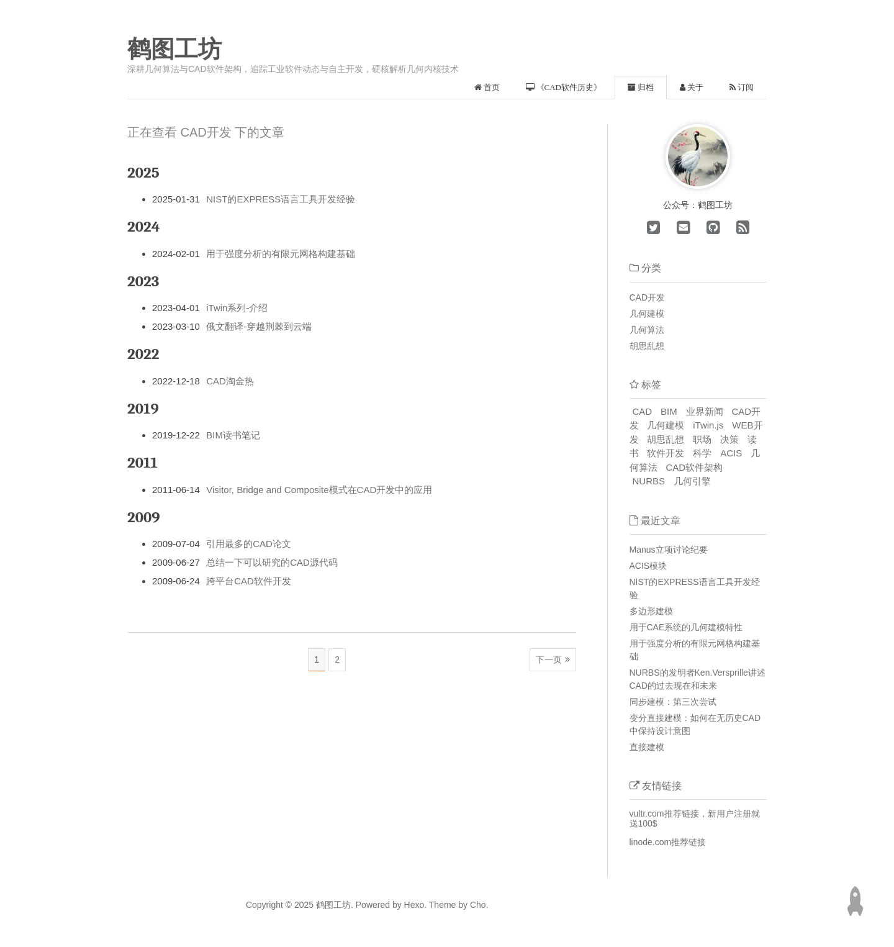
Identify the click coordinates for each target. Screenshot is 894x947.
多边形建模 (651, 611)
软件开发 (665, 453)
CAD (642, 411)
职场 (702, 439)
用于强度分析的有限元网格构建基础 (280, 253)
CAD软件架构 (694, 467)
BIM (669, 411)
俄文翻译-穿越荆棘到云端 (259, 326)
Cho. (477, 905)
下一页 (549, 659)
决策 (729, 439)
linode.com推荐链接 (668, 842)
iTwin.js (708, 425)
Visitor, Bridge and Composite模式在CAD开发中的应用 (319, 489)
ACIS (731, 453)
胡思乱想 (647, 346)
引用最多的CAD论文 (248, 543)
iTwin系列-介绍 (237, 307)
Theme (441, 905)
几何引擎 (692, 481)
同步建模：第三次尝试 (673, 702)
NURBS (649, 481)
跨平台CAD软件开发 (248, 581)
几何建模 (647, 314)
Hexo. (414, 905)
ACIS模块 (648, 566)
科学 (702, 453)
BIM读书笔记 (233, 435)
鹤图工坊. (334, 905)
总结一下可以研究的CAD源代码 (272, 562)
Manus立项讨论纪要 (669, 550)
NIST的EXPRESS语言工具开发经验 (280, 199)
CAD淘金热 (230, 381)
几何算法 (647, 330)
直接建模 (647, 747)
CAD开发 (648, 297)
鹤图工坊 (174, 49)
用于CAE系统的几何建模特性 (686, 627)
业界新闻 (704, 411)
